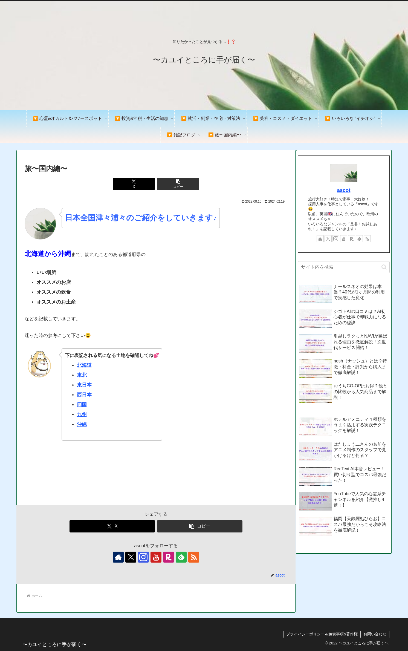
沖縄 (82, 424)
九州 (82, 414)
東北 (82, 375)
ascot (344, 190)
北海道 (84, 365)
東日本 (84, 385)
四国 (82, 404)
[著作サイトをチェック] (118, 557)
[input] (344, 267)
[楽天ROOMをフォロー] (168, 557)
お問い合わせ (374, 634)
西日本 (84, 394)
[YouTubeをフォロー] (156, 557)
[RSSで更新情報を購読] (193, 557)
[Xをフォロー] (130, 557)
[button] (178, 184)
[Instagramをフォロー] (143, 557)
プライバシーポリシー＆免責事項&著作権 (322, 634)
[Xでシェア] (134, 184)
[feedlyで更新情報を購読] (181, 557)
